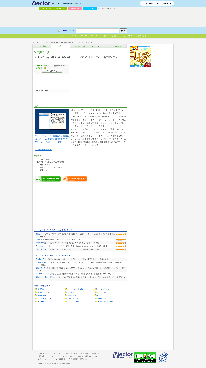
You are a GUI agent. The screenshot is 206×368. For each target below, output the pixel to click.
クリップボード (90, 42)
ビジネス (70, 292)
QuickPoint (75, 8)
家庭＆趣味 (42, 295)
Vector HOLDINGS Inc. (48, 364)
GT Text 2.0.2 (41, 274)
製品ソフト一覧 (73, 302)
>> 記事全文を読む (43, 149)
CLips (38, 240)
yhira (46, 170)
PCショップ (60, 8)
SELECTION (111, 8)
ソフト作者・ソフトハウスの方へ (64, 353)
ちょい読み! (102, 8)
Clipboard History (42, 249)
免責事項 (61, 359)
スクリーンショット (98, 46)
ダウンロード (42, 42)
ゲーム (99, 295)
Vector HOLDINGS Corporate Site (159, 3)
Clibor (38, 234)
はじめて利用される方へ (87, 356)
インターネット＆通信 (76, 289)
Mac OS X (41, 302)
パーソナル (101, 292)
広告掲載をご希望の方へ (90, 353)
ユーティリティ (78, 42)
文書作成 (41, 289)
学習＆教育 (71, 295)
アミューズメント (44, 299)
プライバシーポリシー (46, 359)
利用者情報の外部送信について (81, 359)
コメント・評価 (80, 46)
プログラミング (73, 299)
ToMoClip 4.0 (41, 262)
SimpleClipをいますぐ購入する (74, 179)
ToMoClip (39, 246)
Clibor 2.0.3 (40, 268)
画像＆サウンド (44, 292)
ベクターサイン (90, 8)
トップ (34, 42)
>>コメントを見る (52, 71)
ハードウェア (102, 299)
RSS (53, 356)
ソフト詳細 (42, 46)
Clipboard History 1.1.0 (45, 277)
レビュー (61, 46)
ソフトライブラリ (45, 8)
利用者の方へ (43, 353)
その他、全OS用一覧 (105, 302)
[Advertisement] (58, 207)
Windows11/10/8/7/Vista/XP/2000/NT (60, 42)
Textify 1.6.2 (40, 259)
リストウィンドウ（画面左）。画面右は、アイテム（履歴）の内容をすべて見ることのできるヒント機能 (52, 126)
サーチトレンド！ (67, 31)
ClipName (40, 243)
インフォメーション (66, 356)
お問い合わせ (43, 356)
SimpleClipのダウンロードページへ (48, 179)
